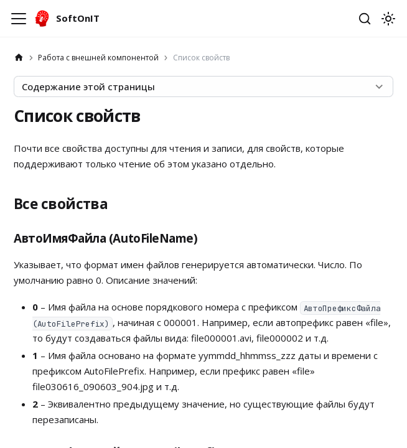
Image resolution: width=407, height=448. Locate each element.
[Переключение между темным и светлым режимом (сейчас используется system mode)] (388, 18)
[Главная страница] (19, 58)
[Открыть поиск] (364, 18)
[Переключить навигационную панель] (18, 18)
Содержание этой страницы (88, 86)
